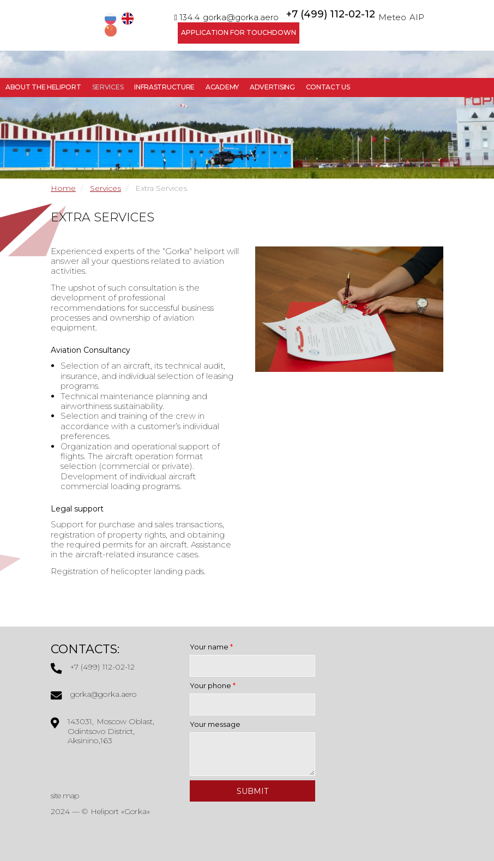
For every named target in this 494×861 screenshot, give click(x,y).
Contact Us (328, 87)
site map (65, 795)
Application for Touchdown (238, 32)
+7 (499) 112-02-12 (330, 14)
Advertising (272, 87)
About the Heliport (43, 87)
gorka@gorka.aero (241, 17)
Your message (215, 724)
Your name (211, 646)
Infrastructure (164, 87)
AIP (416, 17)
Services (108, 87)
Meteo (392, 17)
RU (112, 19)
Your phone (213, 685)
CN (112, 31)
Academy (222, 87)
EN (129, 19)
